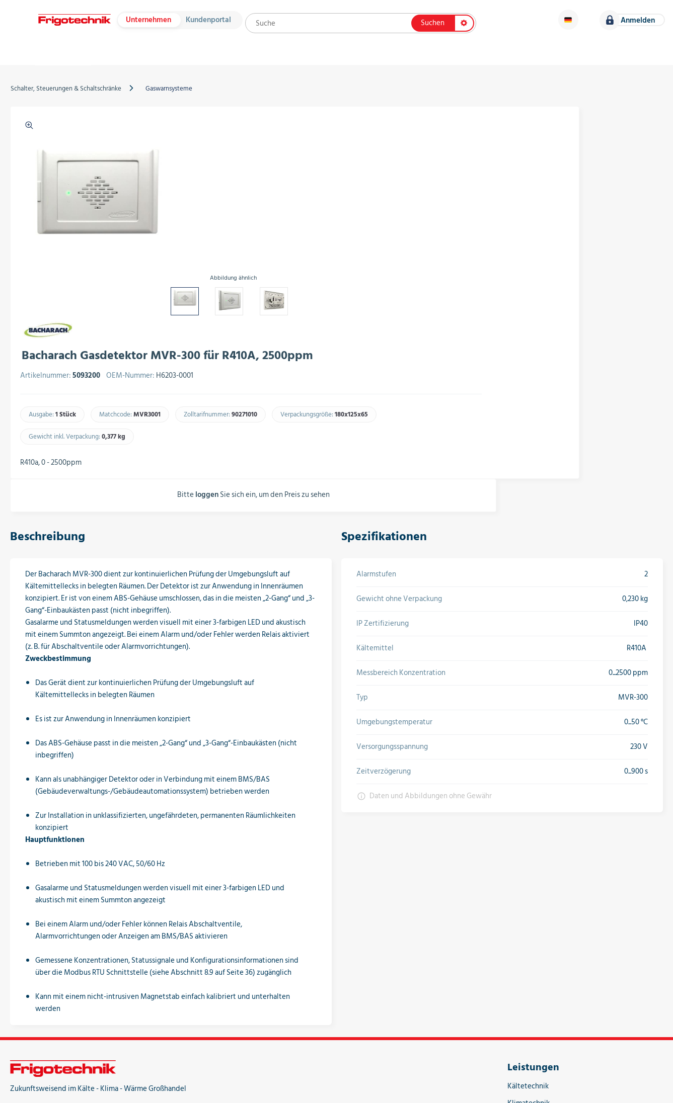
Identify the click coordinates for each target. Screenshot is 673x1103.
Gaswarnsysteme (175, 104)
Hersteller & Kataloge (165, 60)
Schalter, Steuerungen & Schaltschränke (72, 104)
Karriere (633, 60)
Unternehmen (151, 24)
